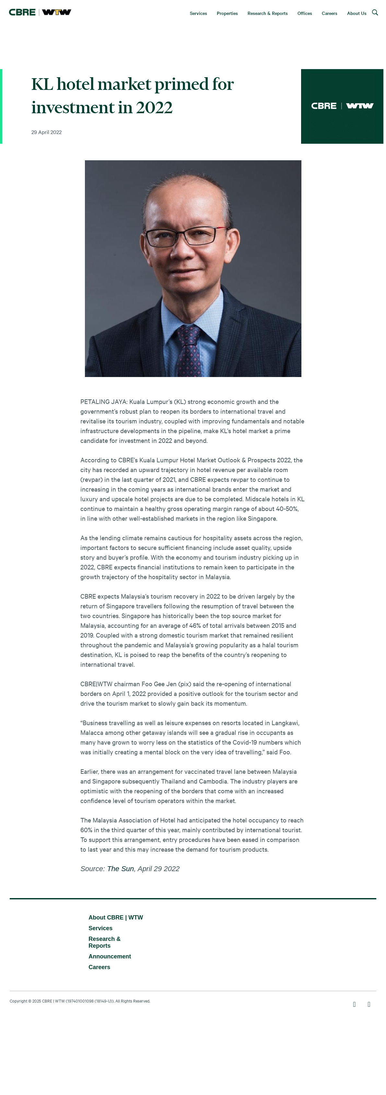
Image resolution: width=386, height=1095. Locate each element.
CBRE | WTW (53, 1001)
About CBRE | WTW (115, 917)
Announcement (109, 956)
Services (100, 928)
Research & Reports (104, 942)
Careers (99, 967)
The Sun (120, 869)
